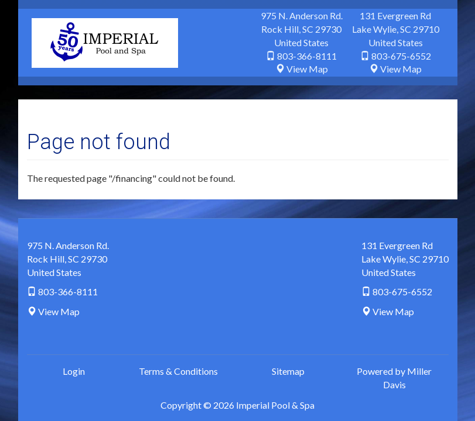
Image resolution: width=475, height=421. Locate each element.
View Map (307, 68)
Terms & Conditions (178, 371)
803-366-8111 (307, 55)
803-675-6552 (401, 55)
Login (74, 371)
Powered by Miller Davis (394, 377)
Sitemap (288, 371)
